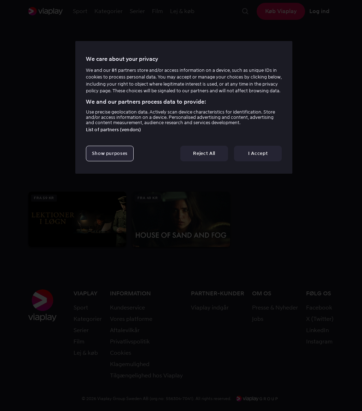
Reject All (204, 153)
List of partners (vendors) (113, 129)
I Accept (258, 153)
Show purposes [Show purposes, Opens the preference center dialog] (110, 153)
